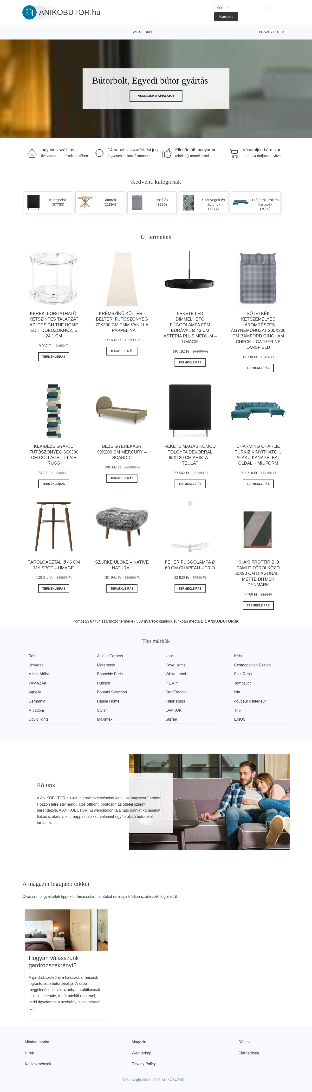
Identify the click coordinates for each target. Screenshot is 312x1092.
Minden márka (37, 1042)
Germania (36, 701)
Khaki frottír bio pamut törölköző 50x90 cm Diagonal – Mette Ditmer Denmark (258, 573)
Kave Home (176, 665)
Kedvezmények (38, 1064)
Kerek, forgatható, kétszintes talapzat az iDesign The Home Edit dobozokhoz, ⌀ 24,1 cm (53, 325)
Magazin (139, 1042)
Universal (36, 665)
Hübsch (103, 683)
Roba (33, 656)
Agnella (34, 692)
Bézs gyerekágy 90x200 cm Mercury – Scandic (122, 452)
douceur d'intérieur (250, 701)
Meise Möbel (39, 674)
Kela (238, 656)
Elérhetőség (249, 1053)
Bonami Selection (112, 692)
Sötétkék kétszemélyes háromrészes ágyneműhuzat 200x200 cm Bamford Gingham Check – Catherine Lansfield (258, 330)
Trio (237, 710)
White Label (176, 674)
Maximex (104, 719)
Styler (102, 710)
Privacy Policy (272, 32)
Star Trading (176, 692)
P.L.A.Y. (172, 683)
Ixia (237, 692)
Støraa (171, 719)
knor (169, 656)
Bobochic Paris (110, 674)
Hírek (29, 1053)
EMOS (240, 719)
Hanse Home (108, 701)
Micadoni (36, 710)
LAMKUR (174, 710)
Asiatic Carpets (110, 656)
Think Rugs (175, 701)
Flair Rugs (243, 674)
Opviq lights (38, 719)
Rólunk (245, 1042)
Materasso (106, 665)
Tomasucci (243, 683)
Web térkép (143, 32)
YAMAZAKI (38, 683)
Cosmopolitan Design (252, 665)
